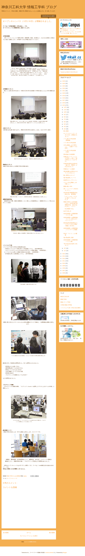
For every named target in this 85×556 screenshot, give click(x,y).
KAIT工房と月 (67, 211)
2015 (63, 105)
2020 (63, 93)
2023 (63, 86)
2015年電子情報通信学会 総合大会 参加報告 (70, 193)
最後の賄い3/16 (67, 186)
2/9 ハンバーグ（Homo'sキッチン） (70, 189)
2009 (63, 265)
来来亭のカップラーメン (70, 180)
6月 (65, 121)
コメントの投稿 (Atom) (30, 541)
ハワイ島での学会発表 (69, 142)
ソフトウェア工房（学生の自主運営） (70, 307)
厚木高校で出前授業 (69, 154)
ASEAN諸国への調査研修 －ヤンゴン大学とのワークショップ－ (71, 219)
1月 (65, 250)
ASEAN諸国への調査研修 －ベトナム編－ (71, 240)
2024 (63, 83)
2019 (63, 95)
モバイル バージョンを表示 (28, 536)
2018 (63, 98)
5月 (65, 124)
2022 (63, 88)
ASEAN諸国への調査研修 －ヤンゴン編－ (71, 214)
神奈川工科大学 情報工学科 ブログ (29, 7)
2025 (63, 81)
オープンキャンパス (12, 478)
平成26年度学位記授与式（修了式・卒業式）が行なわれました (70, 165)
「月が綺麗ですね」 (69, 208)
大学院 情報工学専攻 (66, 305)
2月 (65, 248)
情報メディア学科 (65, 302)
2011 (63, 261)
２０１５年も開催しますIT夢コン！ (70, 183)
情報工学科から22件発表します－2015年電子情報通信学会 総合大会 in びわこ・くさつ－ (70, 204)
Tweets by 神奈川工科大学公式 (68, 72)
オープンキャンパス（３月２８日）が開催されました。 (70, 135)
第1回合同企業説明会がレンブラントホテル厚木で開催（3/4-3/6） (70, 224)
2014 (63, 253)
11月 (65, 109)
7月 (65, 119)
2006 (63, 273)
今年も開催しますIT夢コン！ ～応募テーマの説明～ (70, 146)
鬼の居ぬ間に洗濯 (68, 237)
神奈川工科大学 (64, 296)
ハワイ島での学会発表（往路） (69, 151)
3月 (65, 129)
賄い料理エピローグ (69, 175)
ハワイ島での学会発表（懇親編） (69, 139)
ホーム (29, 532)
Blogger (65, 552)
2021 (63, 90)
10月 (65, 112)
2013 (63, 256)
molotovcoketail (49, 552)
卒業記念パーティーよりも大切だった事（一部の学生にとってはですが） (70, 159)
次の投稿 (5, 532)
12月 (65, 107)
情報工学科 (63, 299)
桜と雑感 (65, 131)
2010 (63, 263)
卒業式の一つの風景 (69, 169)
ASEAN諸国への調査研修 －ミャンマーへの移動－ (71, 230)
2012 (63, 258)
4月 (65, 126)
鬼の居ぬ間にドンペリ (69, 177)
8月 (65, 117)
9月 (65, 114)
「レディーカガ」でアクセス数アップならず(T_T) (70, 198)
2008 (63, 268)
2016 (63, 102)
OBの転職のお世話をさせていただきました (70, 172)
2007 (63, 270)
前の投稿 (52, 532)
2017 (63, 100)
